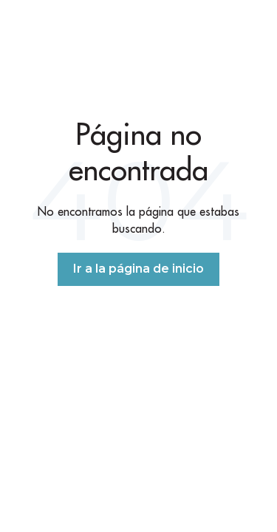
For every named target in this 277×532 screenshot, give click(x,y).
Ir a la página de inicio (138, 269)
